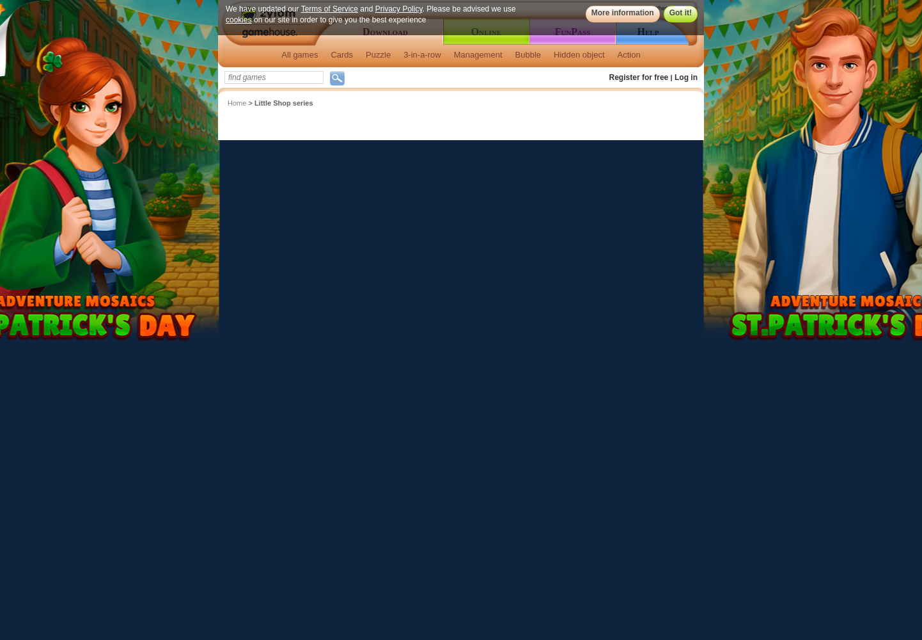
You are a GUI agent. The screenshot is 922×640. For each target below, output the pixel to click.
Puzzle (378, 55)
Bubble (528, 55)
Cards (342, 55)
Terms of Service (329, 8)
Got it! (680, 12)
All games (299, 55)
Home (237, 103)
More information (622, 12)
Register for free (639, 77)
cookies (239, 19)
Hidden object (579, 55)
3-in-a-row (422, 55)
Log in (686, 77)
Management (478, 55)
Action (629, 55)
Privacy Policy (399, 8)
